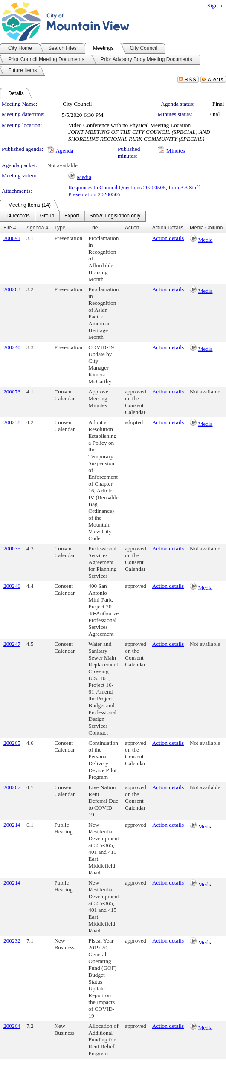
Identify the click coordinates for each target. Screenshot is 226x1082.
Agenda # (37, 228)
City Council (77, 104)
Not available (62, 165)
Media (84, 177)
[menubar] (73, 216)
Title (93, 228)
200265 (11, 743)
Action (132, 228)
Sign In (215, 5)
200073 (11, 391)
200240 (11, 347)
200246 (11, 586)
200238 (11, 422)
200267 (11, 787)
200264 (11, 1026)
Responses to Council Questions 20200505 (117, 187)
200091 (11, 238)
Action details (168, 238)
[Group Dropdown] (47, 216)
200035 (11, 548)
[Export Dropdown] (71, 216)
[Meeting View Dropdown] (114, 216)
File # (9, 228)
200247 (11, 644)
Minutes (175, 151)
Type (59, 228)
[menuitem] (17, 216)
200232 (11, 940)
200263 (11, 289)
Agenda (64, 151)
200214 (11, 825)
